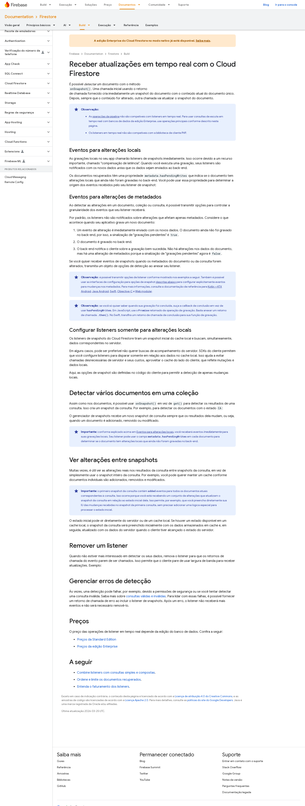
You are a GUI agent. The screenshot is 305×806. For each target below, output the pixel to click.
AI (64, 25)
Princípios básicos (38, 25)
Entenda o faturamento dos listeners (103, 687)
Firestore (47, 16)
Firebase (74, 53)
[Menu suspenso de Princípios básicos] (55, 25)
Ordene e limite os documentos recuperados (109, 680)
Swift (113, 291)
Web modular (143, 291)
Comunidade (156, 4)
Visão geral (12, 25)
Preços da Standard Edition (96, 639)
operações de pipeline (105, 116)
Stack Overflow (231, 767)
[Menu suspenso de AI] (70, 25)
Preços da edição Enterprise (97, 646)
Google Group (231, 773)
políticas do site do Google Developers (210, 700)
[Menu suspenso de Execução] (76, 4)
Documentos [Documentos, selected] (127, 4)
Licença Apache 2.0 (136, 700)
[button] (23, 31)
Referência (131, 25)
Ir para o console (286, 4)
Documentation (19, 16)
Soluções (91, 4)
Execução (65, 4)
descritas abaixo (166, 282)
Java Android (100, 291)
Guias (60, 761)
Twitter (144, 773)
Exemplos (151, 25)
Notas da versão (232, 779)
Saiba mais (203, 40)
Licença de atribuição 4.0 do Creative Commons (203, 696)
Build (43, 4)
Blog (266, 4)
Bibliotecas (63, 779)
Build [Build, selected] (82, 25)
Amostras (63, 773)
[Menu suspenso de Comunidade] (170, 4)
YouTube (145, 779)
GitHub (61, 786)
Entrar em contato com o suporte (242, 761)
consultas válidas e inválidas (146, 596)
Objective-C (124, 291)
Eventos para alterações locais (155, 432)
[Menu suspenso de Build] (51, 4)
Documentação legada (236, 792)
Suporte (183, 4)
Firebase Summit (150, 767)
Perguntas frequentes (235, 786)
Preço (108, 4)
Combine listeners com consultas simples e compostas (116, 673)
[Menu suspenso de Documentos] (140, 4)
